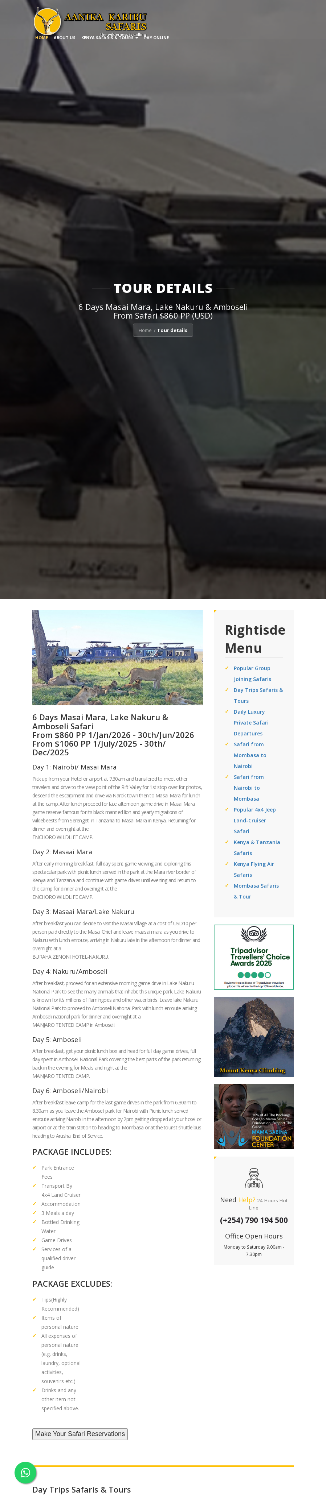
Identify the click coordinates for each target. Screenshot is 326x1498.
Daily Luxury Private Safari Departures (251, 722)
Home (41, 37)
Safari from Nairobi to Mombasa (249, 787)
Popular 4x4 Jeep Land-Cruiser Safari (255, 820)
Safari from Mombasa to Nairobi (250, 755)
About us (65, 37)
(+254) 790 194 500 (254, 1220)
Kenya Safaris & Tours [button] (109, 37)
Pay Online (156, 37)
